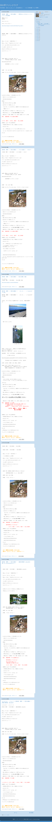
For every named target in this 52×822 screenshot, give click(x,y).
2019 (38, 33)
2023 (38, 21)
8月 (38, 22)
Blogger (38, 819)
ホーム (15, 812)
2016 (38, 37)
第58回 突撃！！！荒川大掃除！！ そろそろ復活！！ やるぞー (16, 149)
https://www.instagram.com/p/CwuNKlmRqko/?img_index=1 (12, 25)
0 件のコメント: (14, 286)
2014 (38, 40)
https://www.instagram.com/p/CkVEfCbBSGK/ (10, 282)
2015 (38, 39)
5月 (38, 27)
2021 (38, 30)
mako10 (42, 13)
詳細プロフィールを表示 (44, 17)
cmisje (30, 819)
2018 (38, 34)
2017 (38, 36)
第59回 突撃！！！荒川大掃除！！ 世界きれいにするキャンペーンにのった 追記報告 (44, 24)
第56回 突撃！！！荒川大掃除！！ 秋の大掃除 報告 (14, 276)
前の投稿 (31, 812)
